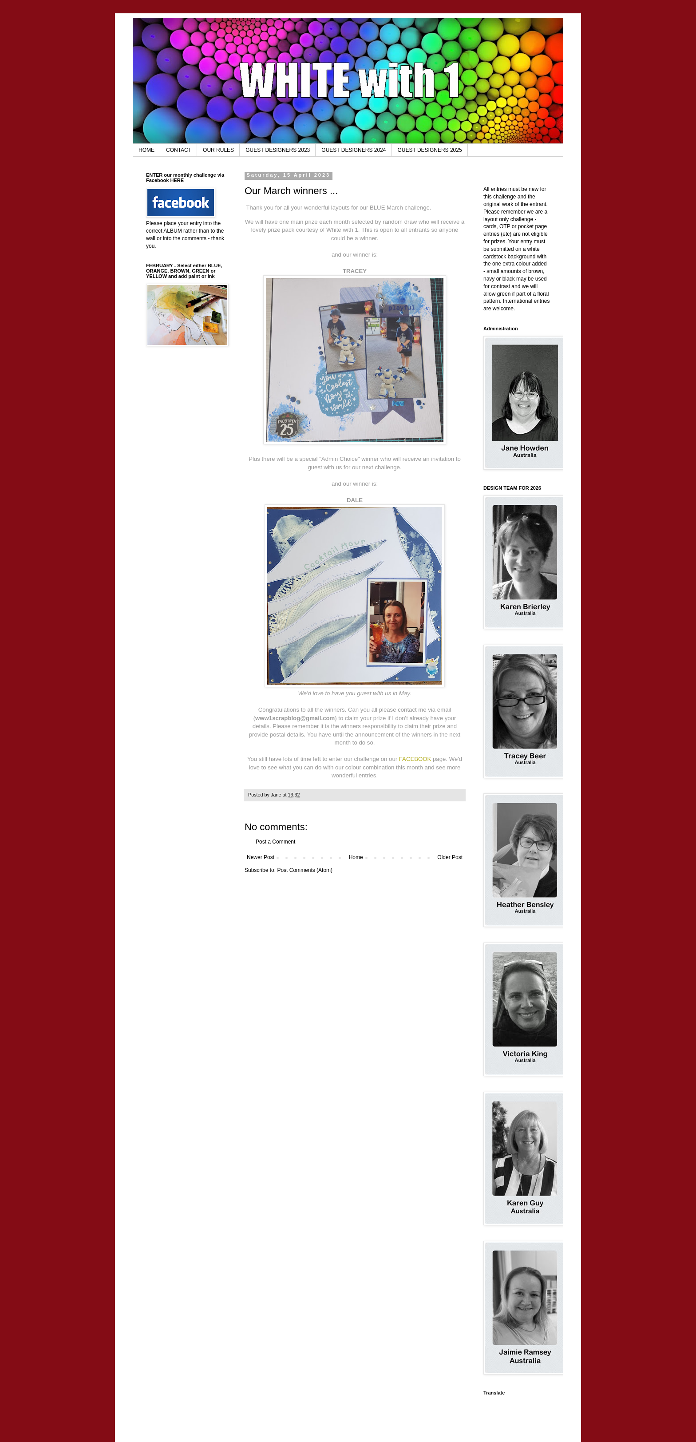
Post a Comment (275, 842)
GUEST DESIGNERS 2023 (277, 150)
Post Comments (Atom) (304, 870)
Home (356, 857)
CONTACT (178, 150)
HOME (146, 150)
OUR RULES (218, 150)
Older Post (450, 857)
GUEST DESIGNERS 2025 (429, 150)
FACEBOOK (415, 759)
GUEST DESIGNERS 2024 (353, 150)
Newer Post (260, 857)
